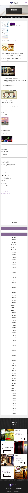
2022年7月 (14, 322)
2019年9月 (14, 397)
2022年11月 (14, 312)
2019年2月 (14, 415)
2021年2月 (14, 362)
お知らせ (14, 235)
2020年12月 (14, 367)
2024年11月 (14, 251)
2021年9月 (14, 347)
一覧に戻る (14, 222)
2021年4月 (14, 357)
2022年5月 (14, 327)
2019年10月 (14, 395)
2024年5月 (14, 266)
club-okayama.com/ (6, 193)
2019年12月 (14, 390)
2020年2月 (14, 385)
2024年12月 (14, 249)
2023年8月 (14, 289)
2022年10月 (14, 314)
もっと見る (21, 443)
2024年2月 (14, 274)
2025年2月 (14, 244)
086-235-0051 (5, 450)
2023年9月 (14, 287)
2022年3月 (14, 332)
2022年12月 (14, 309)
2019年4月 (14, 410)
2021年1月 (14, 365)
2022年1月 (14, 337)
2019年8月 (14, 400)
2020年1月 (14, 387)
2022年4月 (14, 329)
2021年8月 (14, 349)
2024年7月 (14, 261)
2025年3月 (14, 241)
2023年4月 (14, 299)
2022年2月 (14, 334)
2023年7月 (14, 292)
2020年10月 (14, 372)
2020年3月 (14, 382)
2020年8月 (14, 377)
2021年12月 (14, 339)
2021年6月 (14, 352)
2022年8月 (14, 319)
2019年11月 (14, 392)
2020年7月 (14, 380)
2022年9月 (14, 317)
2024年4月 (14, 269)
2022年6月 (14, 324)
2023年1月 (14, 307)
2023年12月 (14, 279)
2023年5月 (14, 297)
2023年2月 (14, 304)
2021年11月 (14, 342)
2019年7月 (14, 402)
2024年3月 (14, 271)
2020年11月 (14, 370)
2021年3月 (14, 360)
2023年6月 (14, 294)
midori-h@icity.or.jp (6, 191)
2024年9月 (14, 256)
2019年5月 (14, 407)
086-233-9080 (5, 475)
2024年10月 (14, 254)
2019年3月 (14, 412)
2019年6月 (14, 405)
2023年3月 (14, 302)
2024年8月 (14, 259)
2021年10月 (14, 344)
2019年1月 (14, 417)
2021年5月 (14, 354)
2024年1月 (14, 276)
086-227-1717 (18, 463)
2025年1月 (14, 246)
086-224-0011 (18, 438)
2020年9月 (14, 375)
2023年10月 (14, 284)
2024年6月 (14, 264)
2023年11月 (14, 282)
